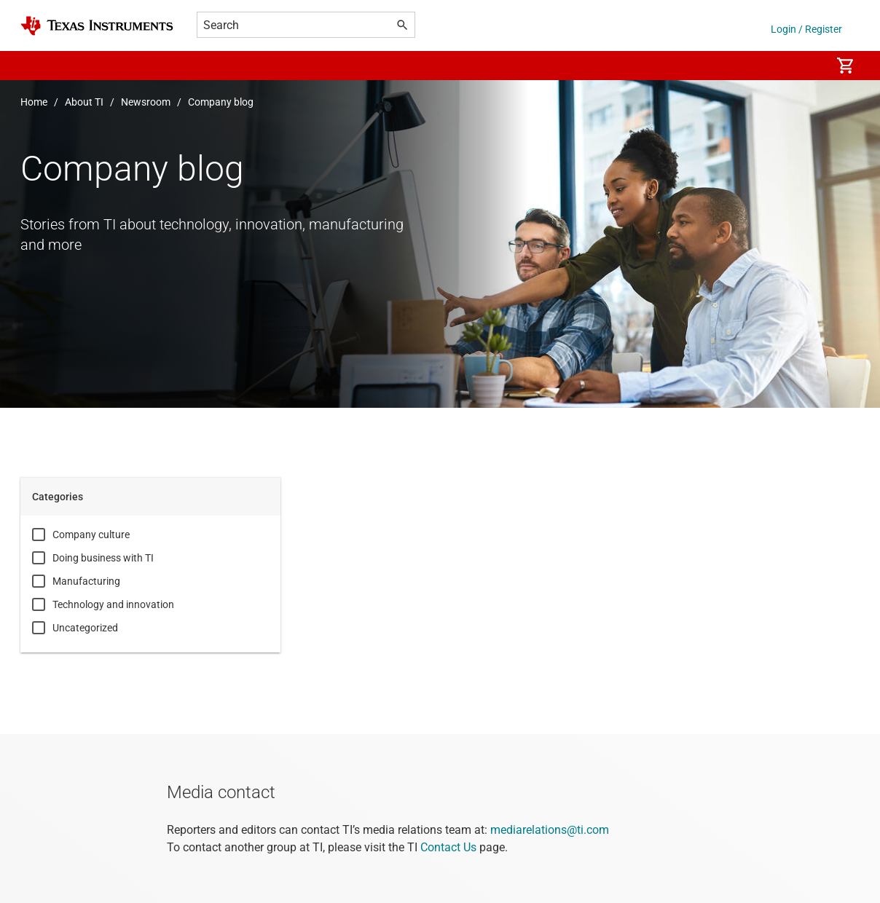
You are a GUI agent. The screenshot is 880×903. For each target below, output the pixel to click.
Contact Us (448, 847)
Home (33, 102)
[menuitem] (804, 65)
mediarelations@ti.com (549, 830)
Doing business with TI (103, 558)
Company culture (91, 534)
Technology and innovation (113, 604)
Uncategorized (85, 628)
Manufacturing (86, 581)
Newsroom (145, 102)
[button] (35, 65)
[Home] (96, 26)
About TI (84, 102)
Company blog (221, 102)
